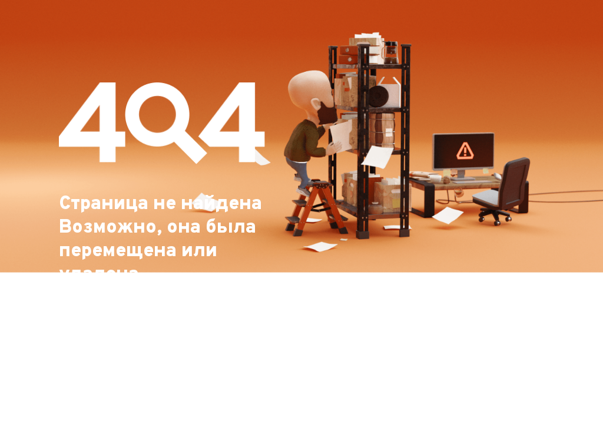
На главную (104, 402)
